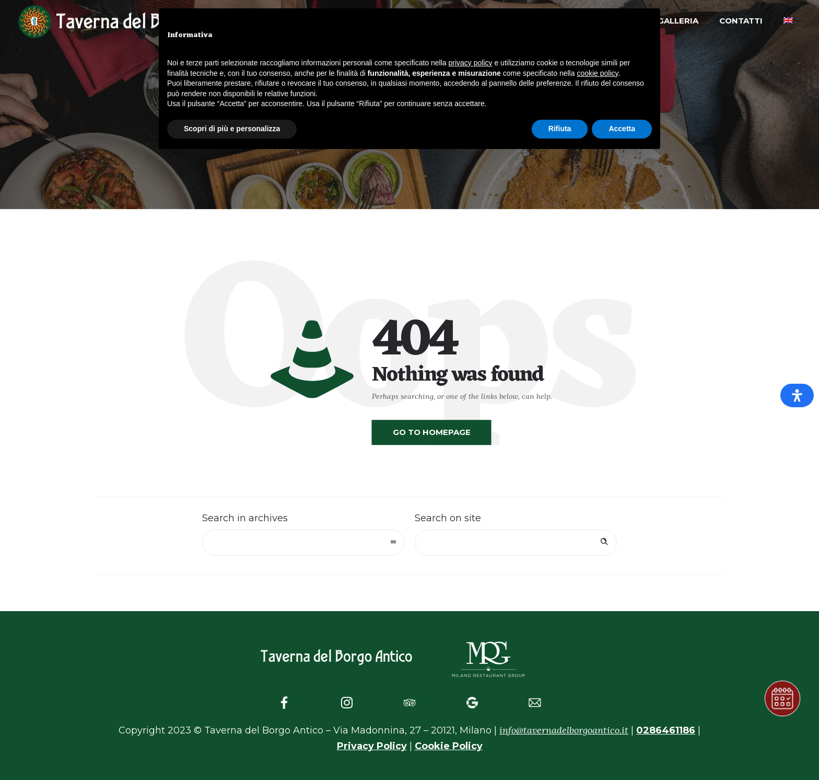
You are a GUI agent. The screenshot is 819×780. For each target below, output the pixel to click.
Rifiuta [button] (559, 128)
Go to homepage (432, 432)
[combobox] (303, 543)
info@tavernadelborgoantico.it (563, 730)
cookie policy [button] (597, 73)
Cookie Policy (449, 746)
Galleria (678, 21)
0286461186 (665, 730)
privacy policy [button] (471, 63)
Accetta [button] (622, 128)
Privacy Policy (372, 746)
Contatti (741, 21)
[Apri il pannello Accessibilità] (797, 395)
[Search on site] (516, 543)
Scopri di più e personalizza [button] (232, 128)
